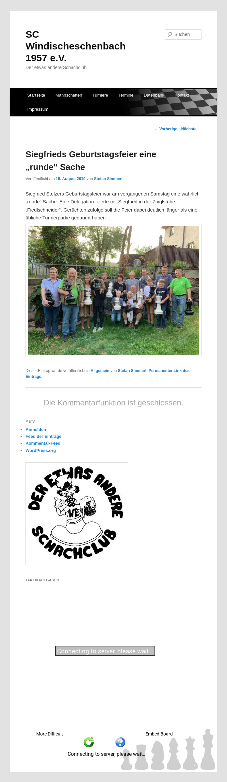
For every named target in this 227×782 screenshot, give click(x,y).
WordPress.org (40, 450)
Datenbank (154, 95)
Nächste (191, 129)
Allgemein (99, 370)
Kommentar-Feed (42, 443)
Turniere (100, 95)
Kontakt (182, 95)
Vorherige (165, 129)
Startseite (36, 95)
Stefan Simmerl (108, 179)
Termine (125, 95)
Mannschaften (69, 95)
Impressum (37, 109)
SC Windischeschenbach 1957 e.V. (75, 46)
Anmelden (35, 429)
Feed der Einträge (43, 436)
